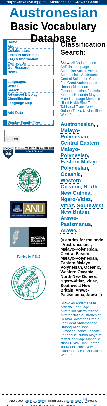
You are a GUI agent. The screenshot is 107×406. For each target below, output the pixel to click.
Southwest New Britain (81, 208)
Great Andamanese (82, 83)
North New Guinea (79, 190)
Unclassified (92, 111)
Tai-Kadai (67, 107)
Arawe (68, 230)
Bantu (93, 2)
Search (13, 90)
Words (13, 86)
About (13, 46)
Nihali (64, 103)
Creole (94, 79)
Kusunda (81, 95)
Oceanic (70, 174)
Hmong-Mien (70, 87)
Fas (63, 83)
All (73, 63)
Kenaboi (66, 95)
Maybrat (95, 95)
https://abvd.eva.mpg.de (27, 2)
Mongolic (93, 99)
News (12, 72)
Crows (80, 2)
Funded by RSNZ (28, 256)
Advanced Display (23, 95)
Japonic (94, 91)
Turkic (77, 111)
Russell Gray (73, 400)
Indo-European (74, 89)
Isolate (81, 91)
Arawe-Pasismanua (75, 221)
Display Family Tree (24, 122)
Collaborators (19, 51)
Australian (68, 71)
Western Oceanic (70, 183)
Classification (19, 99)
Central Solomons (74, 79)
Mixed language (72, 99)
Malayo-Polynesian (74, 133)
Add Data (15, 113)
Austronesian (60, 2)
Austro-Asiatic (87, 71)
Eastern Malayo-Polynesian (80, 165)
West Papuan (70, 115)
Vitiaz (67, 205)
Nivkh (74, 103)
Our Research (19, 68)
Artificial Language (74, 67)
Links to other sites (23, 55)
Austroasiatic (70, 75)
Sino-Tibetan (89, 103)
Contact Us (17, 63)
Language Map (20, 103)
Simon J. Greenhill (35, 400)
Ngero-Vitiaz (75, 199)
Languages (17, 82)
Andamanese (86, 63)
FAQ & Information (23, 59)
